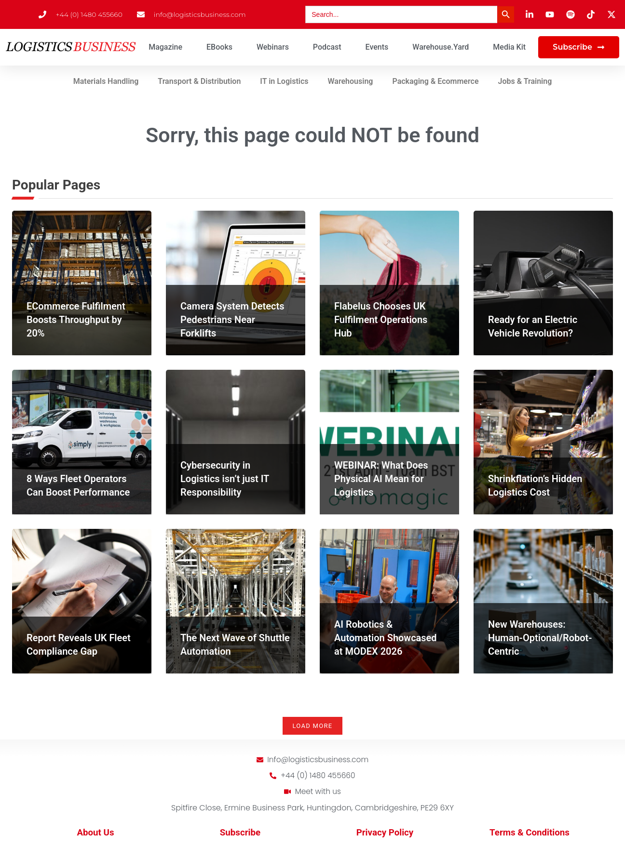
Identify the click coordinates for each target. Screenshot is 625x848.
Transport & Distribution (199, 81)
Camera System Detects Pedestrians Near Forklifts (232, 319)
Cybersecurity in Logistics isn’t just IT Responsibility (224, 478)
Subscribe (240, 833)
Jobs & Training (525, 81)
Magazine (165, 47)
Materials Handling (106, 81)
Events (377, 47)
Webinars (273, 47)
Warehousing (350, 81)
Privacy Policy (385, 833)
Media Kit (509, 47)
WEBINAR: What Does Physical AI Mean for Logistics (381, 478)
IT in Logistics (284, 81)
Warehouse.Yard (440, 47)
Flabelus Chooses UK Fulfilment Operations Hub (380, 319)
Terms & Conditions (529, 833)
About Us (95, 833)
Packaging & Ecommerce (435, 81)
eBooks (219, 47)
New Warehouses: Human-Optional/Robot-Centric (540, 638)
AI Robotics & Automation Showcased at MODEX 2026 (385, 638)
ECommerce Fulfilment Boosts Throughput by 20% (76, 319)
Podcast (327, 47)
